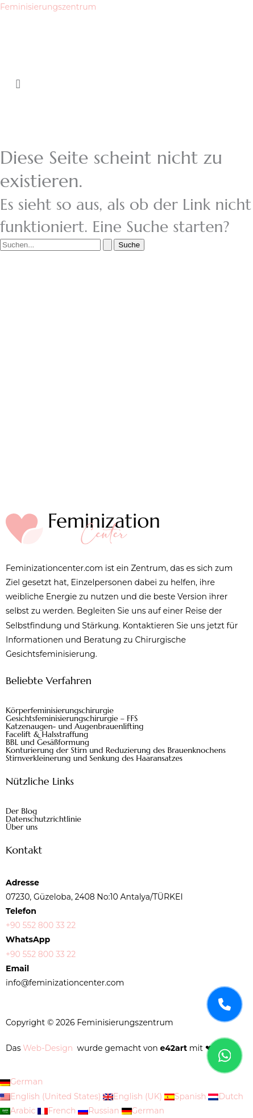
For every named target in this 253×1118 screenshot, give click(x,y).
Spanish (186, 1096)
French (58, 1110)
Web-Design (48, 1048)
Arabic (19, 1110)
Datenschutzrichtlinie (43, 819)
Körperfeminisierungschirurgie (60, 710)
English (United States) (51, 1096)
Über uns (22, 827)
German (21, 1081)
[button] (126, 84)
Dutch (225, 1096)
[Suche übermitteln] (107, 245)
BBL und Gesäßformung (47, 742)
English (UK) (133, 1096)
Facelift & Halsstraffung (47, 734)
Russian (99, 1110)
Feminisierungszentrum (48, 7)
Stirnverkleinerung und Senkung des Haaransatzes (94, 758)
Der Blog (21, 811)
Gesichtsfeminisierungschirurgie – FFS (72, 718)
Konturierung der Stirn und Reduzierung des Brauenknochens (116, 750)
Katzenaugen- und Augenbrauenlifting (75, 726)
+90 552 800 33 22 (41, 925)
